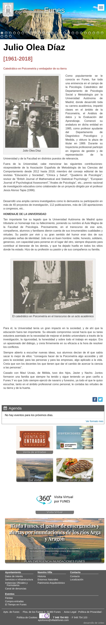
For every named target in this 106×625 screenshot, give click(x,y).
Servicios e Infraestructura (19, 579)
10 (39, 32)
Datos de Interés (14, 576)
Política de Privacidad (89, 612)
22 (89, 32)
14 (56, 32)
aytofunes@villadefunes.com (53, 620)
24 (97, 32)
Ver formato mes (94, 421)
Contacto (75, 576)
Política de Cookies (27, 617)
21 (85, 32)
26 (1, 36)
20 (81, 32)
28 (10, 36)
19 (76, 32)
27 (6, 36)
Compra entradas (14, 601)
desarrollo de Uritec (93, 622)
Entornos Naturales (48, 579)
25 (101, 32)
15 (60, 32)
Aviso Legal (70, 612)
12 (47, 32)
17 (68, 32)
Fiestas (9, 598)
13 (51, 32)
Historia (42, 576)
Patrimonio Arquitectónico (51, 583)
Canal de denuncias (15, 588)
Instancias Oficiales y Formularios (16, 584)
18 (72, 32)
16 (64, 32)
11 (43, 32)
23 (93, 32)
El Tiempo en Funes (15, 604)
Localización (76, 579)
